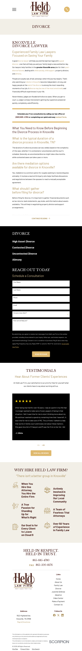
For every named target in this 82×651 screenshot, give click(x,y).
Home (58, 579)
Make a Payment (58, 601)
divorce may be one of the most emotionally (46, 88)
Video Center (58, 598)
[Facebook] (54, 615)
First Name (16, 282)
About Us (58, 582)
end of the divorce (34, 85)
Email (15, 305)
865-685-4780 (41, 560)
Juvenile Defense (58, 592)
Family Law (58, 585)
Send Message (41, 354)
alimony (18, 74)
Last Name (16, 290)
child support (50, 70)
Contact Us (58, 605)
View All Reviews (41, 453)
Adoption (58, 595)
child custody (39, 70)
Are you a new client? (20, 313)
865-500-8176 (44, 565)
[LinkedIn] (62, 615)
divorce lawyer (23, 61)
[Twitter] (58, 615)
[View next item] (43, 445)
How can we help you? (20, 321)
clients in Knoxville (33, 82)
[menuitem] (41, 241)
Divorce (58, 589)
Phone (15, 298)
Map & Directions (23, 622)
